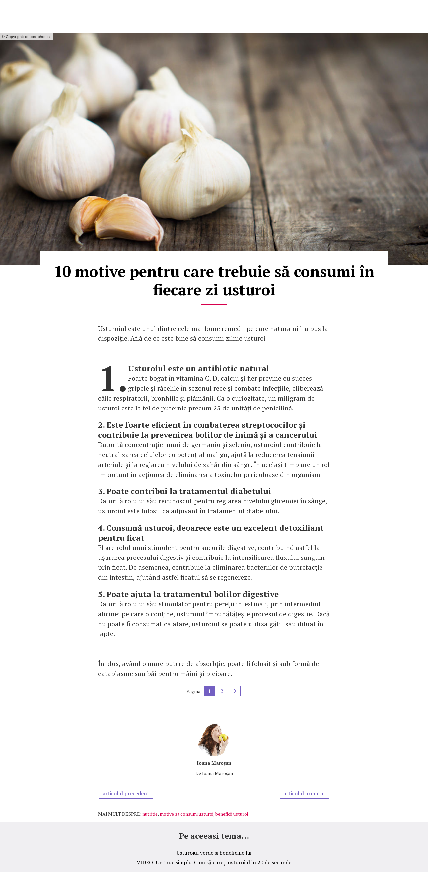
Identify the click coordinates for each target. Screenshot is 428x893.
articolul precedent (126, 793)
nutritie (150, 814)
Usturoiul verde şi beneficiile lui (214, 852)
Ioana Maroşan (214, 763)
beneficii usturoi (231, 814)
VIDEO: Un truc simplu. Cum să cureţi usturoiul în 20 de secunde (214, 862)
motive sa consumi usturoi (186, 814)
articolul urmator (304, 793)
